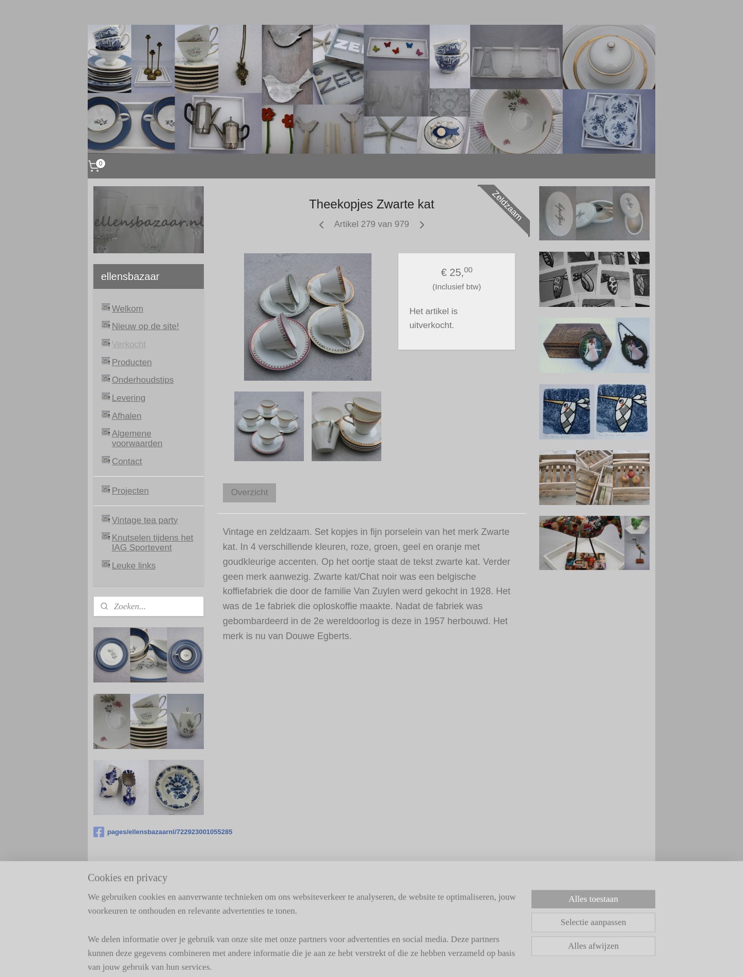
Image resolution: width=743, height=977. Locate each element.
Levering (129, 398)
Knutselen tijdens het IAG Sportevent (152, 542)
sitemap (339, 958)
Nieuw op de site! (145, 326)
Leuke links (134, 566)
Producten (132, 362)
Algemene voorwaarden (137, 438)
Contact (127, 461)
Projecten (130, 491)
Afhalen (127, 416)
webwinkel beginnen (390, 958)
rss (357, 958)
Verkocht (129, 344)
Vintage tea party (145, 520)
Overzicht (249, 492)
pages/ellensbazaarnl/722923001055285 (148, 832)
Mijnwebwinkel (471, 958)
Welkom (127, 309)
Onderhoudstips (143, 380)
